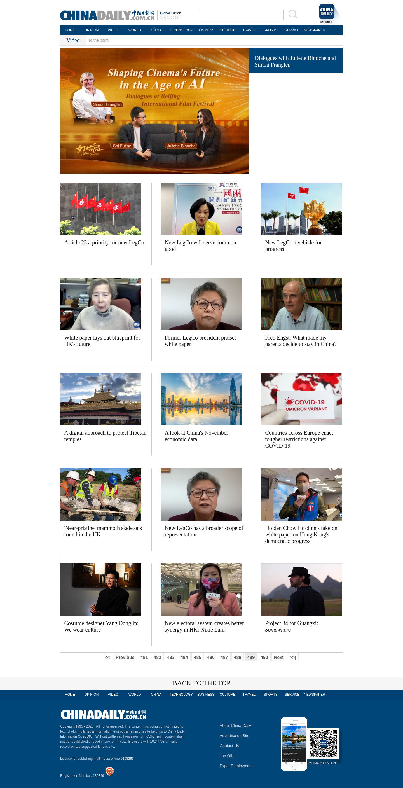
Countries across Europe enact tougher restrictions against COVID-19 (299, 439)
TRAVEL (249, 30)
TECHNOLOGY (181, 30)
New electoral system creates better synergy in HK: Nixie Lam (204, 626)
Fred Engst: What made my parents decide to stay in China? (301, 341)
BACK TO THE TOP (202, 683)
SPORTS (270, 30)
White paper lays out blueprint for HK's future (102, 341)
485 (198, 657)
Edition (170, 13)
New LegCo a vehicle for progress (293, 245)
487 (224, 657)
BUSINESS (206, 30)
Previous (125, 657)
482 (157, 657)
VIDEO (113, 30)
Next (279, 657)
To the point (98, 40)
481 (144, 657)
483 (171, 657)
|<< (106, 657)
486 (211, 657)
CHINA (156, 30)
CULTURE (227, 30)
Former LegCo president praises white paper (201, 341)
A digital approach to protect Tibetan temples (105, 436)
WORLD (134, 30)
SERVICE (292, 30)
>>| (292, 657)
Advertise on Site (234, 735)
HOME (70, 30)
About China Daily (235, 725)
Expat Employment (236, 766)
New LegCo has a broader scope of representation (204, 531)
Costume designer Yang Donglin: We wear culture (101, 626)
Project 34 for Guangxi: (291, 626)
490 (264, 657)
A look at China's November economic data (196, 436)
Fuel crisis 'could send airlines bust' (294, 108)
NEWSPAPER (314, 30)
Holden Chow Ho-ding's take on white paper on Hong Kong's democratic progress (301, 534)
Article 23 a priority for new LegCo (104, 242)
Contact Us (229, 745)
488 (238, 657)
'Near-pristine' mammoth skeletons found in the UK (103, 531)
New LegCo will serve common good (200, 245)
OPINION (92, 30)
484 (184, 657)
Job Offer (228, 756)
